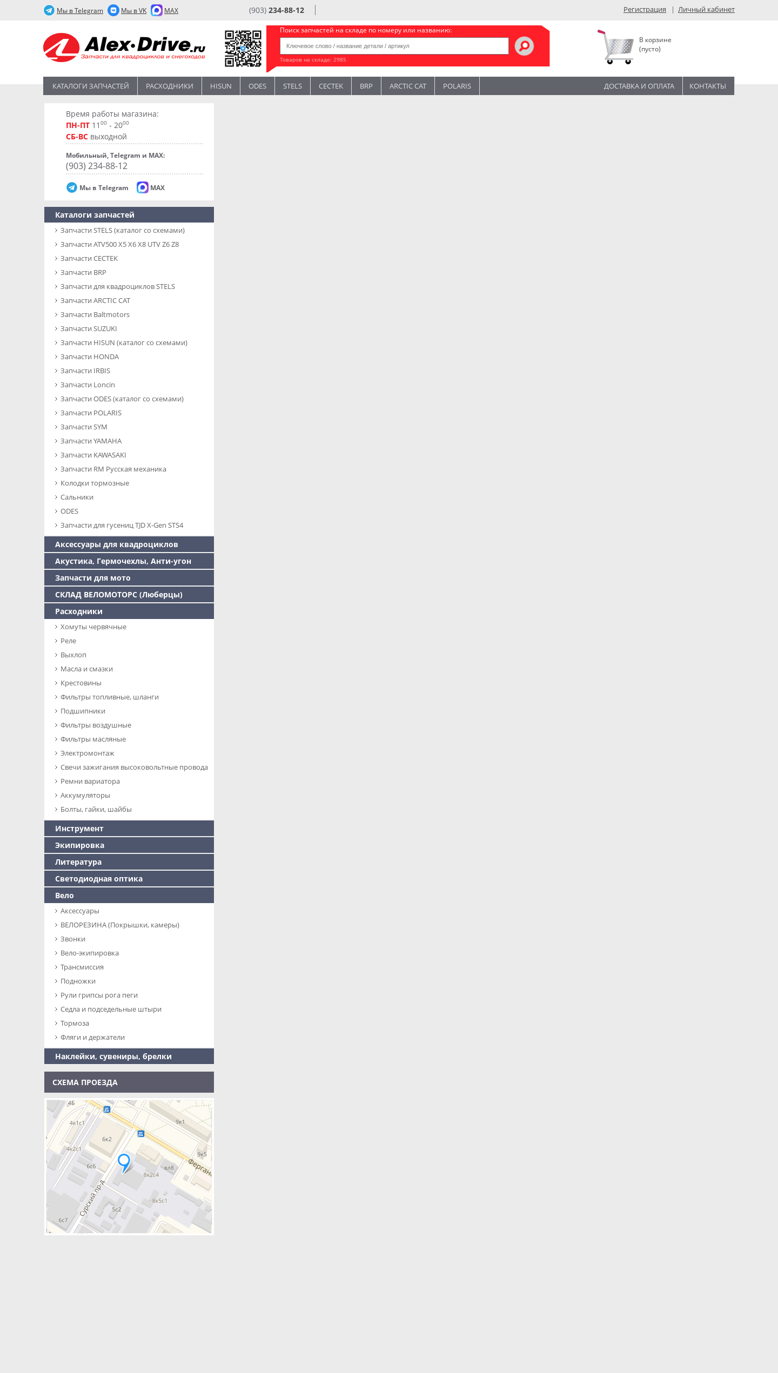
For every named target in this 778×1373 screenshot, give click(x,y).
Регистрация (644, 9)
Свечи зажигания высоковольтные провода (134, 767)
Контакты (707, 86)
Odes (257, 86)
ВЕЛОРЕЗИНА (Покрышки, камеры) (120, 925)
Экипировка (79, 845)
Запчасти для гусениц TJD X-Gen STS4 (122, 525)
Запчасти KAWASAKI (93, 455)
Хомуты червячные (93, 626)
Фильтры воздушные (96, 725)
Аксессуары (80, 911)
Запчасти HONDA (90, 356)
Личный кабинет (706, 9)
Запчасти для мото (93, 578)
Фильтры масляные (93, 739)
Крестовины (81, 683)
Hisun (221, 86)
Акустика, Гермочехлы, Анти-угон (123, 561)
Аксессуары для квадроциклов (116, 544)
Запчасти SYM (84, 427)
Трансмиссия (82, 967)
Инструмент (79, 828)
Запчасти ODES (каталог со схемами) (122, 398)
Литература (78, 862)
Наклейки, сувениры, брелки (113, 1056)
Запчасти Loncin (88, 384)
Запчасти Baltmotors (95, 314)
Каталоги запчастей (90, 86)
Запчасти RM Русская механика (113, 469)
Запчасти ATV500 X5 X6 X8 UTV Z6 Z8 (120, 244)
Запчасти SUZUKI (89, 328)
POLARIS (457, 86)
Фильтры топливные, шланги (110, 697)
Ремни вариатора (90, 781)
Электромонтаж (88, 753)
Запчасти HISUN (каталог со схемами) (124, 342)
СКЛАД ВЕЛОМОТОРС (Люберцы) (119, 594)
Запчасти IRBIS (85, 370)
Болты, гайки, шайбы (96, 809)
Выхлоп (73, 654)
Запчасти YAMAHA (91, 441)
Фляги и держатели (93, 1037)
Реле (68, 640)
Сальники (77, 497)
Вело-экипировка (90, 953)
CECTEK (331, 86)
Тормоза (75, 1023)
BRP (366, 86)
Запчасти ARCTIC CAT (95, 300)
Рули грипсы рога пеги (99, 995)
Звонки (73, 939)
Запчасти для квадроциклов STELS (118, 286)
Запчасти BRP (83, 272)
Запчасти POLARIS (91, 413)
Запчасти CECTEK (89, 258)
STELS (292, 86)
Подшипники (83, 711)
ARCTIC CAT (408, 86)
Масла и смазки (87, 669)
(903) (276, 10)
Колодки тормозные (95, 483)
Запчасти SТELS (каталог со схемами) (123, 230)
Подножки (78, 981)
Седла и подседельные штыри (111, 1009)
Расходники (169, 86)
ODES (69, 511)
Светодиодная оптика (99, 878)
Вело (64, 895)
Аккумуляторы (85, 795)
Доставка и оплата (639, 86)
